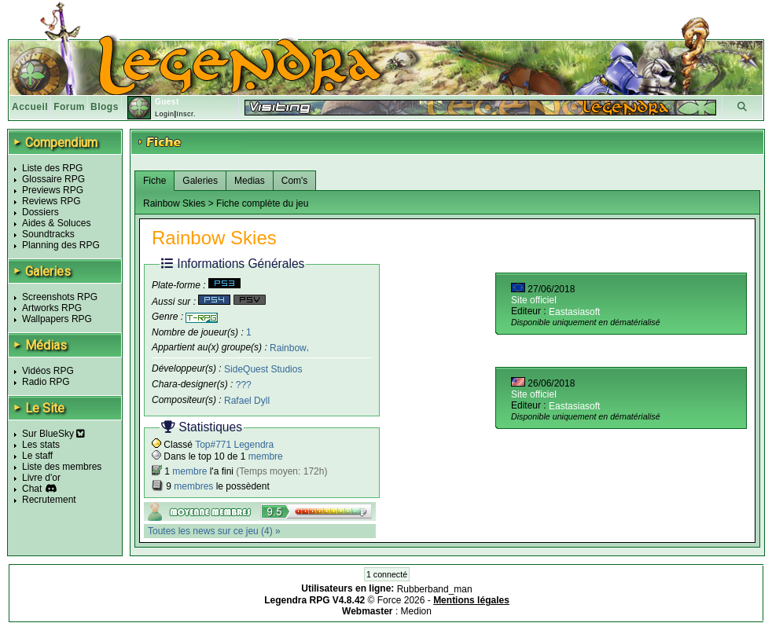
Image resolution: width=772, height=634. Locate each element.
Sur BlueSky (53, 433)
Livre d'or (41, 477)
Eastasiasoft (574, 311)
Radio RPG (46, 381)
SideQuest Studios (263, 369)
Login (165, 114)
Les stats (41, 444)
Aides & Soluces (56, 223)
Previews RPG (52, 190)
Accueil (30, 106)
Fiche (154, 180)
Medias (249, 180)
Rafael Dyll (247, 400)
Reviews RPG (51, 201)
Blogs (104, 106)
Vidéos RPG (48, 370)
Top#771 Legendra (234, 444)
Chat (32, 488)
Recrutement (49, 499)
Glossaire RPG (53, 179)
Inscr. (186, 114)
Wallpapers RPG (57, 318)
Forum (69, 106)
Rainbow (288, 347)
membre (265, 456)
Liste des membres (61, 466)
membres (193, 486)
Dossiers (40, 212)
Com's (294, 180)
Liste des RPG (52, 168)
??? (244, 384)
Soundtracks (48, 234)
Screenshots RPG (59, 296)
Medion (416, 611)
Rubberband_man (434, 589)
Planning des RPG (61, 245)
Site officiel (534, 300)
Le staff (37, 455)
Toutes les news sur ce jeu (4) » (214, 531)
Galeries (200, 180)
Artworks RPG (52, 307)
